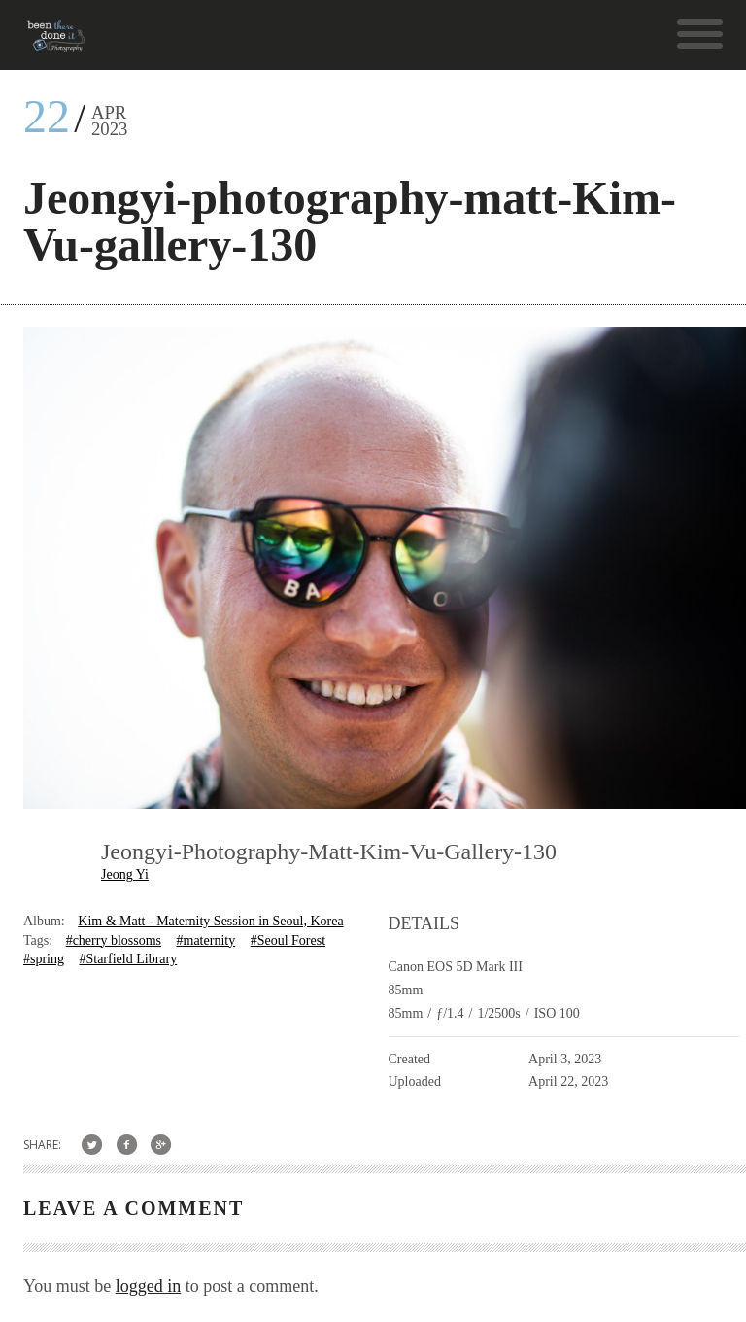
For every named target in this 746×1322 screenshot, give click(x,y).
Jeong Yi (125, 874)
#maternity (206, 940)
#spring (43, 959)
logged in (149, 1286)
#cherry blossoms (113, 940)
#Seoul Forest (288, 940)
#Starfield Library (128, 959)
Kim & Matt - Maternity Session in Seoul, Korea (210, 921)
